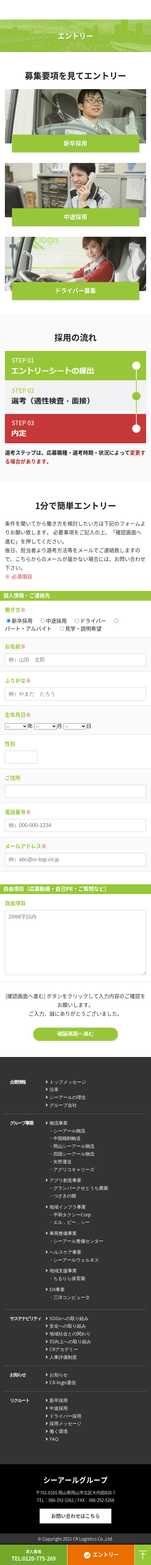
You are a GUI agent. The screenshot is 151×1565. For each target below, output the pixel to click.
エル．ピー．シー (71, 1222)
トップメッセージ (67, 1082)
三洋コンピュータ (71, 1297)
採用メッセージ (65, 1423)
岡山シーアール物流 (73, 1146)
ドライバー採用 (65, 1416)
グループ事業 (21, 1123)
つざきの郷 (64, 1196)
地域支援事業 (63, 1270)
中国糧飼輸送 (67, 1138)
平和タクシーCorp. (72, 1214)
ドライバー (93, 620)
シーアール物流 (69, 1131)
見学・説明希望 (83, 628)
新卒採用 (22, 620)
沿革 (54, 1089)
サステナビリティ (25, 1318)
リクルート (19, 1400)
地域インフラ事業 (67, 1207)
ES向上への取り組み (70, 1341)
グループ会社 (63, 1105)
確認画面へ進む (75, 1034)
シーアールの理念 (67, 1097)
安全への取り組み (67, 1326)
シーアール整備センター (78, 1241)
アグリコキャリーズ (73, 1169)
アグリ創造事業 (65, 1180)
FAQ (54, 1439)
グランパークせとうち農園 (80, 1188)
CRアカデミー (63, 1349)
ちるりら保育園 (69, 1278)
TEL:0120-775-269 (33, 1555)
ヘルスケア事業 (65, 1252)
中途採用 (56, 620)
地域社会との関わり (69, 1334)
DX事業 (57, 1289)
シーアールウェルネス (76, 1260)
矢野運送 (62, 1161)
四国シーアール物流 (73, 1154)
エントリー (101, 1554)
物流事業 (58, 1123)
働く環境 (58, 1431)
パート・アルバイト (28, 628)
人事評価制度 (63, 1357)
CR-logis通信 (62, 1382)
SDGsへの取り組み (69, 1318)
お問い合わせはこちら (75, 1515)
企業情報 (17, 1082)
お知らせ (17, 1374)
